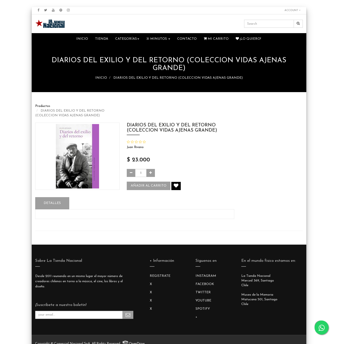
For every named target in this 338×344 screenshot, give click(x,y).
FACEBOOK (205, 284)
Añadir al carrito (148, 186)
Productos (42, 106)
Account (292, 10)
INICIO (101, 78)
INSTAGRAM (206, 276)
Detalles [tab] (52, 203)
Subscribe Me (128, 315)
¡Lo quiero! (248, 39)
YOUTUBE (203, 300)
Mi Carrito (216, 39)
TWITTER (203, 292)
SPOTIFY (203, 309)
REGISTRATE (160, 276)
